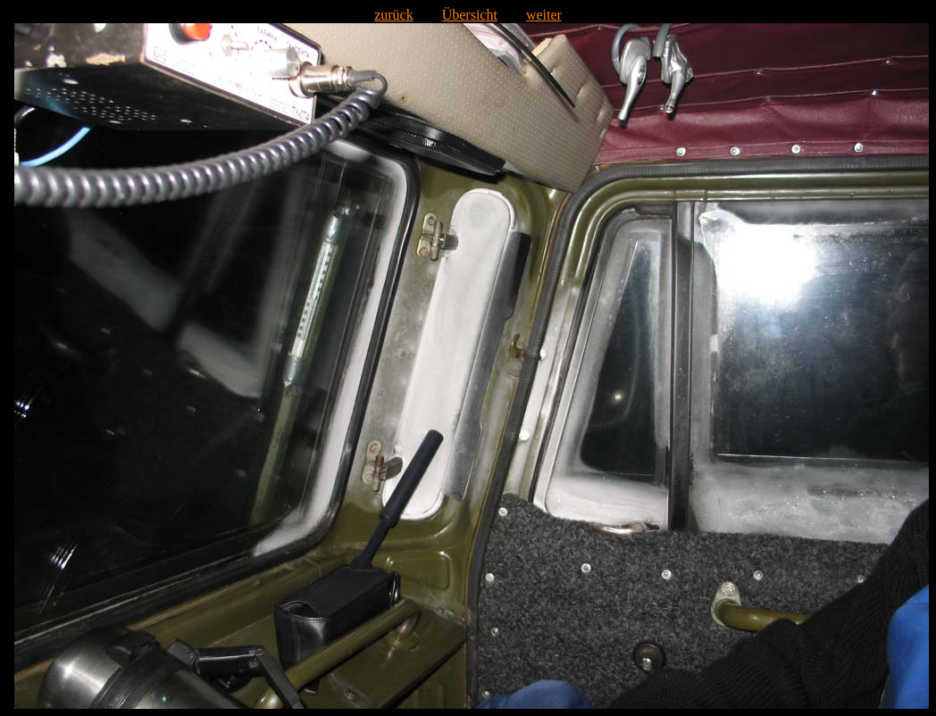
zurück (394, 14)
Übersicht (469, 14)
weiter (544, 14)
